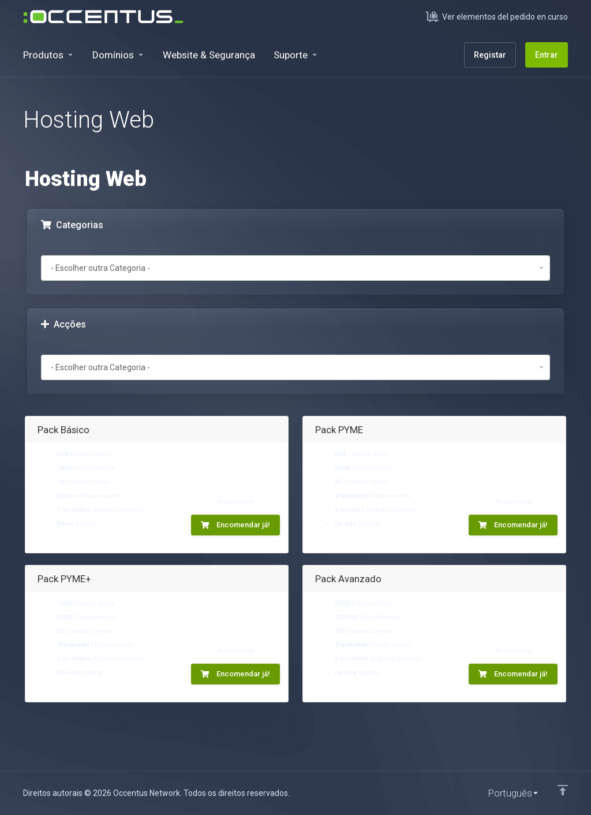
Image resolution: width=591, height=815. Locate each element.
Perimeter (351, 496)
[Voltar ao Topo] (562, 790)
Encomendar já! (235, 524)
